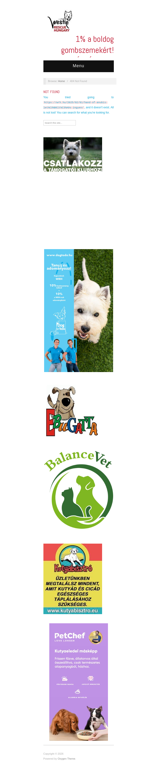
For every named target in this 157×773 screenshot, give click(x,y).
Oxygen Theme (66, 758)
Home (61, 81)
